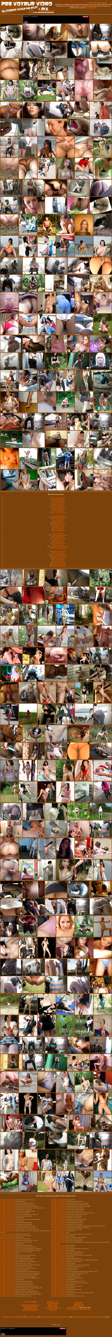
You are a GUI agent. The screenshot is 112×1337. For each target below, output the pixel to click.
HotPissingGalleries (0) (59, 522)
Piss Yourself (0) (59, 528)
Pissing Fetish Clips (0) (59, 556)
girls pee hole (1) (59, 509)
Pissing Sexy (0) (59, 527)
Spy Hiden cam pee (53, 1303)
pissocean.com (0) (59, 530)
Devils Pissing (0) (58, 511)
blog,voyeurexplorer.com (30, 1310)
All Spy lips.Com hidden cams (30, 1305)
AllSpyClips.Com (78, 1305)
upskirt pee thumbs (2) (58, 502)
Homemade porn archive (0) (59, 517)
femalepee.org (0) (59, 525)
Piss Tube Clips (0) (58, 553)
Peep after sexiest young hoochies (13, 1317)
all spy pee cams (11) (58, 498)
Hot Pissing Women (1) (58, 507)
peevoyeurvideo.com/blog (98, 3)
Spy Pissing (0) (58, 533)
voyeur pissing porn (32, 1317)
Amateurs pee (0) (59, 541)
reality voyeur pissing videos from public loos (55, 1317)
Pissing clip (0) (59, 545)
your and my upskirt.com (53, 1308)
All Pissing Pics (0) (59, 519)
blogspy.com (53, 1310)
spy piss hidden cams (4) (58, 499)
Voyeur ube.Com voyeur (30, 1306)
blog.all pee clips (53, 1306)
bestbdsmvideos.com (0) (59, 566)
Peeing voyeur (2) (58, 501)
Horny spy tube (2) (58, 504)
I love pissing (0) (59, 515)
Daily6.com (78, 1302)
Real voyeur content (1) (58, 506)
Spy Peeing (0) (59, 520)
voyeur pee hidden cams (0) (59, 554)
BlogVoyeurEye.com (30, 1308)
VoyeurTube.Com (72, 1307)
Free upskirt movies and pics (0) (59, 546)
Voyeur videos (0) (59, 559)
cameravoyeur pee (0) (59, 538)
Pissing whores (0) (58, 536)
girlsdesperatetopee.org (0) (59, 535)
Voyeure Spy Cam (52, 1301)
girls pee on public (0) (58, 564)
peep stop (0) (59, 540)
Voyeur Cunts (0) (59, 561)
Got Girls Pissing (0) (59, 543)
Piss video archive (91, 7)
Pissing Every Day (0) (58, 551)
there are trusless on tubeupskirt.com (78, 1309)
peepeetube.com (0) (59, 524)
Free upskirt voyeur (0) (59, 512)
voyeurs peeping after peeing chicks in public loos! (88, 1317)
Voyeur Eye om (29, 1301)
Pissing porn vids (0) (59, 557)
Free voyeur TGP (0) (59, 548)
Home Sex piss (52, 1305)
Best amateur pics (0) (59, 562)
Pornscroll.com (78, 1304)
